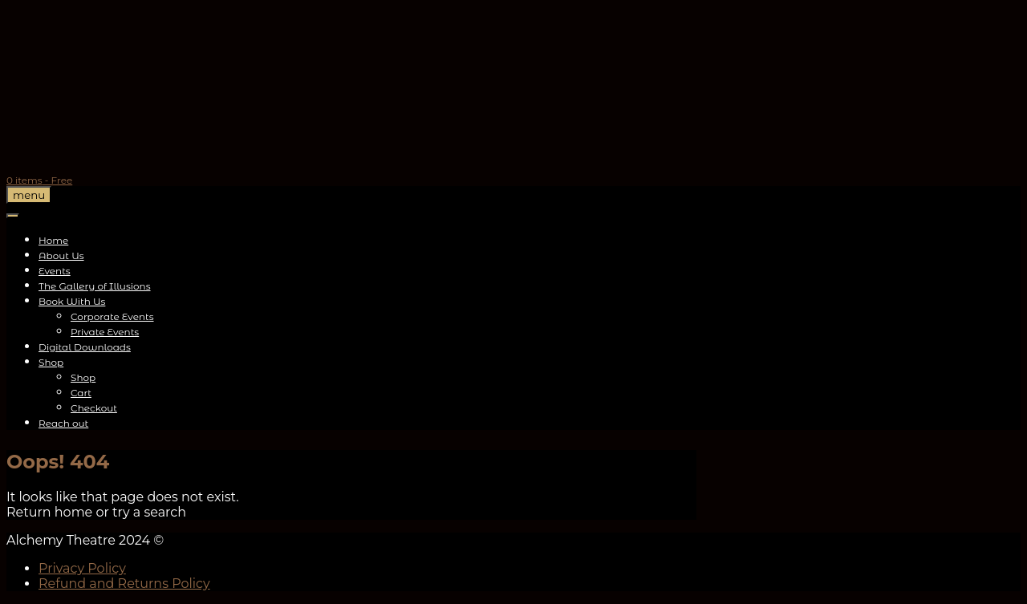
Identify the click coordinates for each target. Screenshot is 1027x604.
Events (55, 271)
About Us (61, 255)
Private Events (105, 332)
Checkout (94, 408)
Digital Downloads (85, 347)
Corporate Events (112, 316)
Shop (51, 362)
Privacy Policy (82, 568)
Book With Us (72, 301)
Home (53, 240)
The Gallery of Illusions (95, 286)
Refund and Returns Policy (124, 583)
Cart (81, 393)
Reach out (63, 423)
